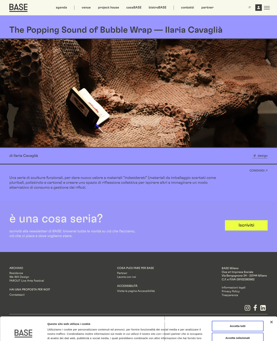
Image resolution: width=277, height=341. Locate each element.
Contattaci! (17, 294)
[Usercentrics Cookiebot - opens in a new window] (23, 334)
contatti (187, 7)
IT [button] (250, 7)
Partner (122, 273)
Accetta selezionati (237, 317)
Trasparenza (230, 295)
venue (86, 7)
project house (108, 7)
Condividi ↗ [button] (259, 170)
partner (207, 7)
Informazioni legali (234, 287)
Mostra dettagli (190, 333)
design (263, 155)
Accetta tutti (238, 305)
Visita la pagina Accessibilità (136, 291)
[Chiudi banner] (271, 301)
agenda (61, 7)
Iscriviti (246, 225)
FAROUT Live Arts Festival (26, 280)
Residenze (16, 273)
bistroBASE (157, 7)
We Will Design (19, 276)
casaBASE (133, 7)
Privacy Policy (231, 291)
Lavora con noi (126, 276)
